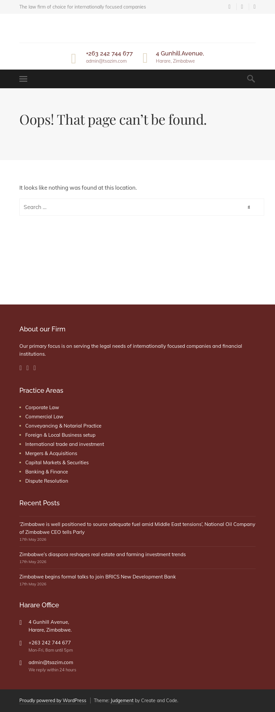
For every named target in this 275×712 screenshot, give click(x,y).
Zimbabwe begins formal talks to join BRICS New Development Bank (97, 577)
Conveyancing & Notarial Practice (63, 426)
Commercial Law (44, 416)
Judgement (122, 700)
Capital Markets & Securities (57, 462)
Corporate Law (42, 407)
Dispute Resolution (46, 481)
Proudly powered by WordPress (52, 700)
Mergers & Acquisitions (51, 453)
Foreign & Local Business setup (60, 435)
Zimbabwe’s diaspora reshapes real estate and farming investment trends (102, 554)
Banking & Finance (46, 472)
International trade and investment (64, 444)
